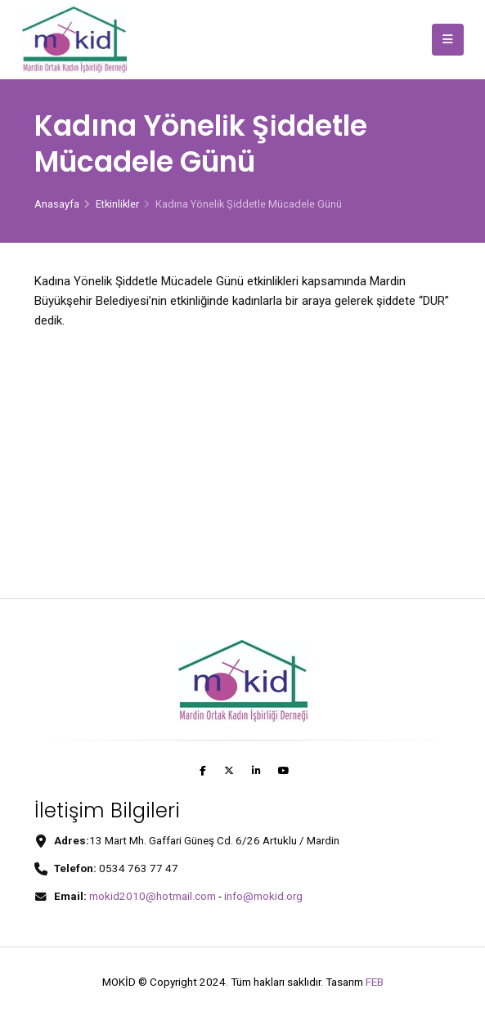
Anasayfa (56, 204)
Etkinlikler (117, 204)
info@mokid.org (263, 895)
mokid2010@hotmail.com (152, 895)
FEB (375, 981)
